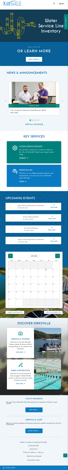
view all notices (34, 124)
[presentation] (5, 101)
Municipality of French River (12, 3)
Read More (33, 59)
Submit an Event (14, 312)
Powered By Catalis (33, 460)
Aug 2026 (34, 256)
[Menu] (62, 3)
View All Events (52, 312)
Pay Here (34, 410)
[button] (30, 120)
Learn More (33, 431)
